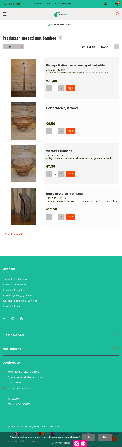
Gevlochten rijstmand (62, 108)
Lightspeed (35, 426)
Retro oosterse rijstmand (64, 193)
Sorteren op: (88, 46)
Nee (105, 437)
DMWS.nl (55, 426)
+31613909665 (12, 4)
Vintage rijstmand (59, 151)
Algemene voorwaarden (61, 24)
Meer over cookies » (62, 443)
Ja (89, 437)
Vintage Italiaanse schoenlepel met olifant (77, 65)
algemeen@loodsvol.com (20, 388)
